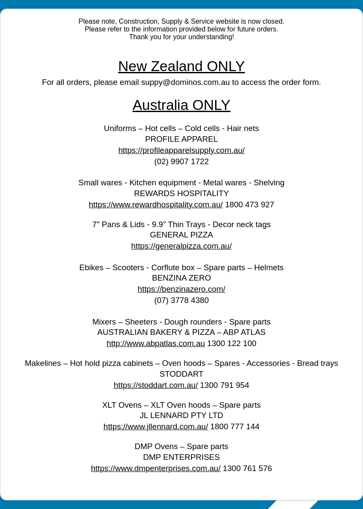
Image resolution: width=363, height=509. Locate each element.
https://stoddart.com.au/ (156, 385)
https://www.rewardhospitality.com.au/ (156, 204)
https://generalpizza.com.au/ (181, 245)
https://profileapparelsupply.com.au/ (181, 150)
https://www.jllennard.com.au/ (155, 426)
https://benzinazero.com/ (181, 289)
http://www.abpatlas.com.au (155, 343)
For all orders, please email (91, 82)
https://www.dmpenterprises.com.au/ (156, 468)
